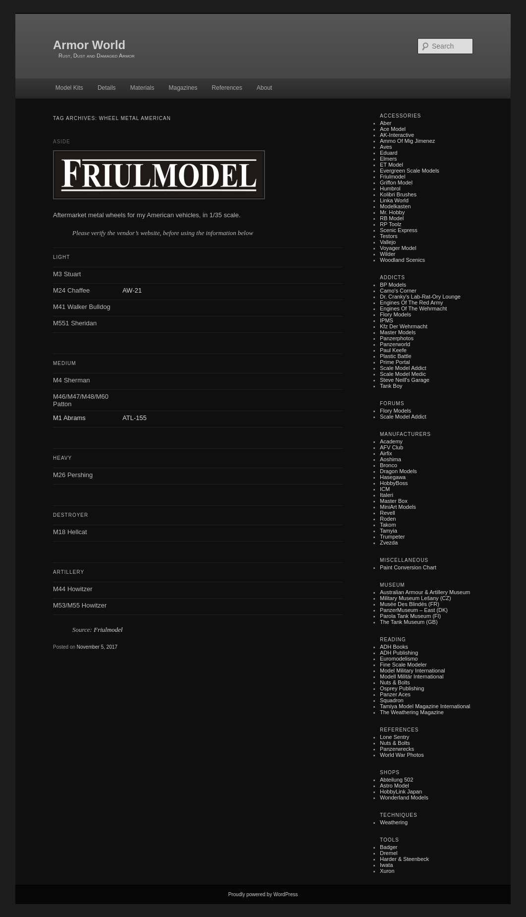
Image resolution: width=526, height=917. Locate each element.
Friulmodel (108, 629)
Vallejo (388, 242)
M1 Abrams (69, 418)
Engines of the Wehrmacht (413, 308)
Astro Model (394, 786)
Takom (388, 525)
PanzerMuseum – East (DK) (414, 610)
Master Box (394, 501)
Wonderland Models (404, 797)
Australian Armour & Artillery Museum (425, 592)
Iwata (386, 865)
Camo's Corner (398, 291)
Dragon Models (398, 471)
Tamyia (388, 531)
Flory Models (395, 314)
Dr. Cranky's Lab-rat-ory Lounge (420, 297)
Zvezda (389, 543)
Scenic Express (399, 230)
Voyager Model (398, 248)
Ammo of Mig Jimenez (407, 141)
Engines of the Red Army (411, 303)
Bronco (388, 465)
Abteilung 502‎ (396, 780)
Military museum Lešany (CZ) (415, 598)
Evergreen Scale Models (409, 171)
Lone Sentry (394, 737)
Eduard (388, 153)
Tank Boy (391, 386)
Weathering (394, 822)
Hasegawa (393, 477)
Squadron (392, 700)
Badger (388, 847)
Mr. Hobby (392, 212)
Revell (387, 513)
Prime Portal (395, 362)
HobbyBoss (394, 483)
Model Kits (69, 87)
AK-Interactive (397, 135)
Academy (391, 441)
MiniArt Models (398, 507)
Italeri (386, 495)
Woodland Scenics (402, 260)
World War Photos (402, 755)
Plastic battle (396, 356)
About (264, 87)
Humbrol (390, 188)
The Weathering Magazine (412, 712)
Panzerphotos (397, 338)
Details (107, 87)
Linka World (394, 200)
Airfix (386, 453)
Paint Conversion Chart (408, 567)
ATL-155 (134, 418)
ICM (385, 489)
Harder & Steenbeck (404, 859)
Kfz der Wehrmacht (403, 326)
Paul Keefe (393, 350)
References (227, 87)
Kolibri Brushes (398, 194)
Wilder (387, 254)
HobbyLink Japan (401, 792)
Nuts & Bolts (395, 682)
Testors (388, 236)
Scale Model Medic (403, 374)
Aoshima (390, 459)
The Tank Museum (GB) (409, 622)
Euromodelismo (399, 659)
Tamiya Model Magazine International (425, 706)
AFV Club (391, 447)
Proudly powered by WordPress (263, 894)
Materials (142, 87)
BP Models (393, 285)
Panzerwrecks (397, 749)
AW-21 (132, 290)
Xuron (387, 871)
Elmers (388, 159)
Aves (386, 147)
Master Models (398, 332)
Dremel (388, 853)
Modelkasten (395, 206)
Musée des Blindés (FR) (409, 604)
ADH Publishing (399, 653)
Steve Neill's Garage (404, 380)
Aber (385, 123)
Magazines (182, 87)
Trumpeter (392, 537)
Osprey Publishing (402, 688)
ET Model (391, 165)
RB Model (392, 218)
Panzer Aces (395, 694)
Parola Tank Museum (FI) (410, 616)
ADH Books (394, 647)
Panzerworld (395, 344)
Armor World (89, 45)
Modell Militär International (411, 676)
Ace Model (393, 129)
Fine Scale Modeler (403, 665)
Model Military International (412, 670)
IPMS (386, 320)
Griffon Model (396, 182)
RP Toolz (391, 224)
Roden (388, 519)
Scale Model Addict (403, 368)
